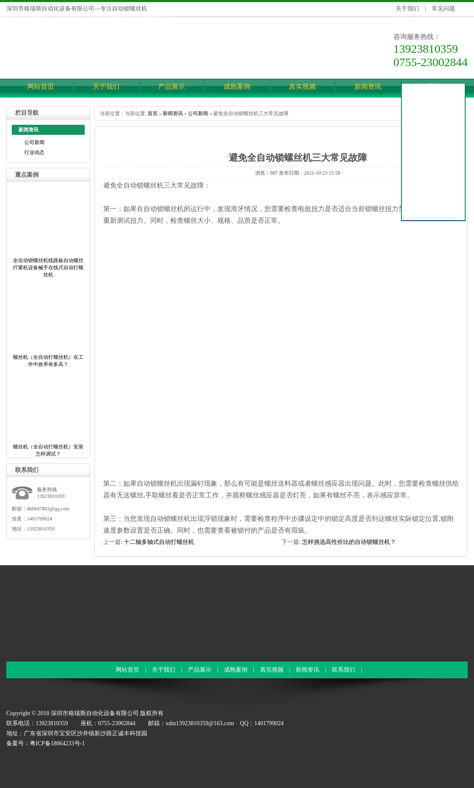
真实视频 (302, 86)
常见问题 (443, 8)
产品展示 (171, 86)
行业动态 (34, 152)
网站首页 (40, 86)
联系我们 (343, 670)
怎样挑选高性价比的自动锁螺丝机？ (349, 542)
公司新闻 (34, 142)
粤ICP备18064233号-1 (57, 743)
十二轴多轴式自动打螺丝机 (159, 542)
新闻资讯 (367, 86)
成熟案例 (237, 86)
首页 (153, 113)
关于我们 (407, 8)
